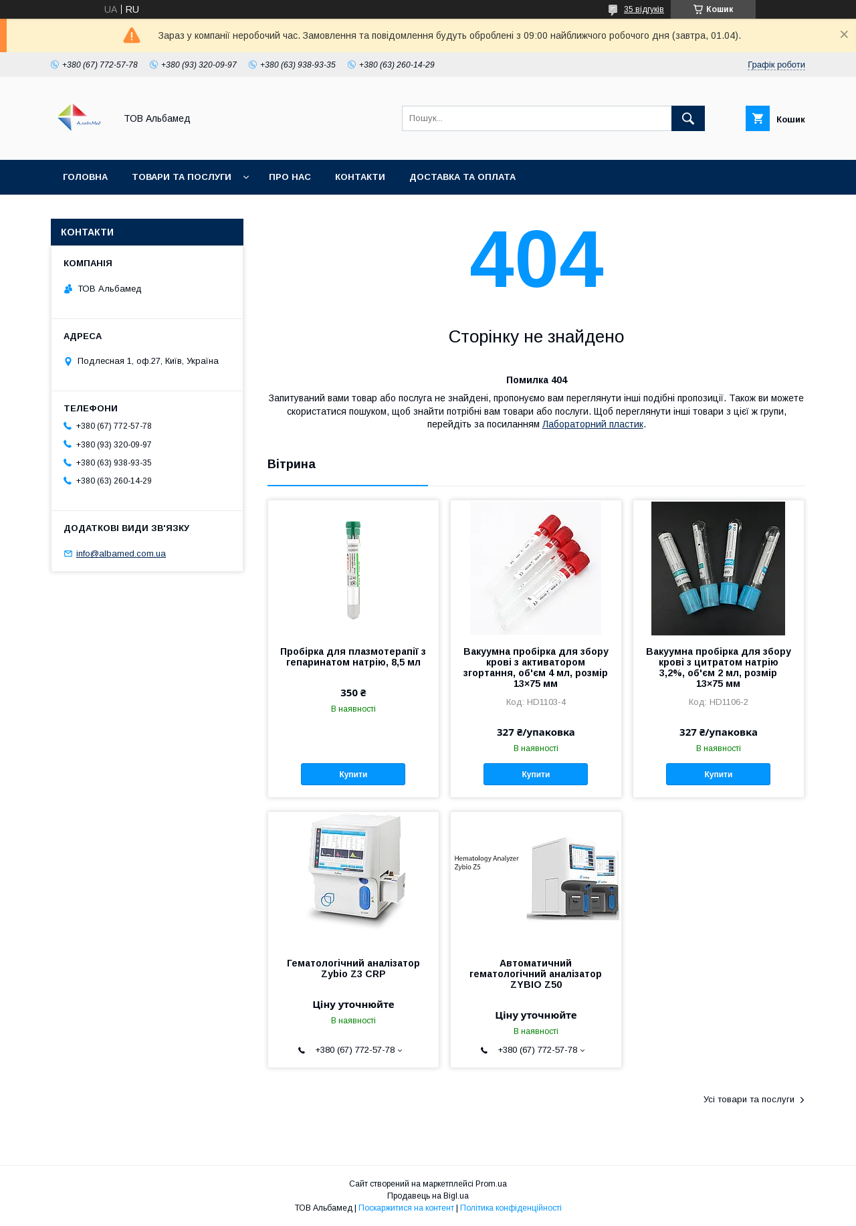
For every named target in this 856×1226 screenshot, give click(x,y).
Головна (85, 177)
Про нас (290, 177)
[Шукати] (688, 118)
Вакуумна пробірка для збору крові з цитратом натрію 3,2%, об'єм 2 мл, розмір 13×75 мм (718, 667)
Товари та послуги (181, 177)
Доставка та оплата (462, 177)
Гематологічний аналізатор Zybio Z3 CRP (353, 968)
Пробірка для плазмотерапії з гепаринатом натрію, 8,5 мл (353, 657)
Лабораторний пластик (592, 424)
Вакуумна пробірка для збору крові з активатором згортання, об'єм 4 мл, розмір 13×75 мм (536, 667)
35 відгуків (644, 9)
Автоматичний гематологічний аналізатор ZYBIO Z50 (535, 974)
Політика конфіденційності (511, 1208)
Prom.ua (491, 1184)
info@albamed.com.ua (121, 553)
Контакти (360, 177)
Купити (353, 774)
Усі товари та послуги (749, 1099)
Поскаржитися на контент (406, 1208)
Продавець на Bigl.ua (428, 1196)
